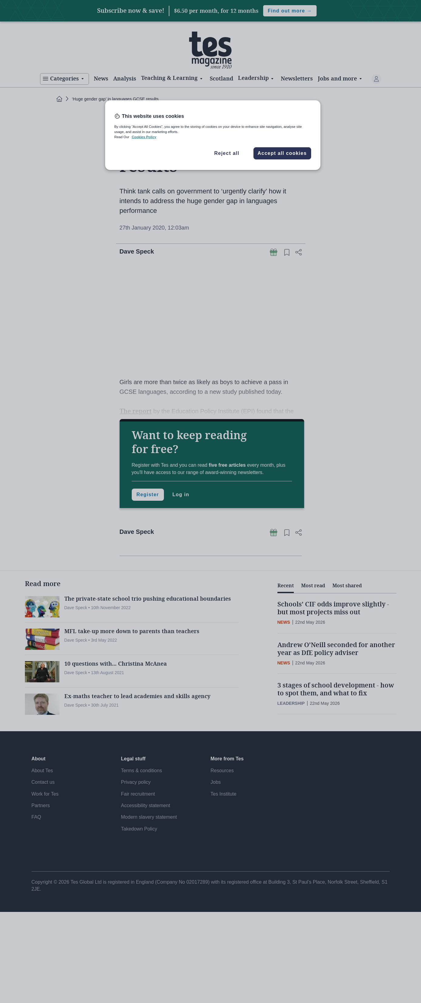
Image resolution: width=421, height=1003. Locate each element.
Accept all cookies (282, 153)
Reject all (226, 153)
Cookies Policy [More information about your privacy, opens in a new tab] (144, 137)
